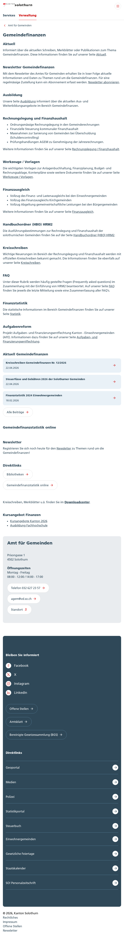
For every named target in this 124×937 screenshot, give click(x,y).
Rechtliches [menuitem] (10, 917)
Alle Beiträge (18, 412)
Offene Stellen (22, 709)
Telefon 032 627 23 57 (28, 588)
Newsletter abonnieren (103, 82)
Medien (11, 782)
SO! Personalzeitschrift (21, 883)
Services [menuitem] (9, 15)
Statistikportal (15, 811)
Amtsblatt (19, 722)
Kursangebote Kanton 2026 (28, 521)
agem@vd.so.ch (24, 599)
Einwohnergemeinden (21, 839)
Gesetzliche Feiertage (20, 854)
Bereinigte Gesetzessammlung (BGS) (36, 735)
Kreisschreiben (30, 262)
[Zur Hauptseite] (17, 4)
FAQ (111, 286)
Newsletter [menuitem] (10, 930)
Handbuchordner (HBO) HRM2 (93, 235)
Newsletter (64, 448)
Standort (19, 610)
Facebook (17, 665)
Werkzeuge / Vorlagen (18, 177)
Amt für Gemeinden (20, 25)
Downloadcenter (77, 502)
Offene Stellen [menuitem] (12, 926)
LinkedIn (16, 692)
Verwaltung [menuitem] (28, 15)
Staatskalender (16, 868)
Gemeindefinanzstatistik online (30, 485)
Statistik (15, 314)
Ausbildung (28, 101)
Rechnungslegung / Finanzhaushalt (95, 149)
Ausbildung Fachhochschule (29, 525)
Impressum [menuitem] (10, 922)
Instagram (17, 683)
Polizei (10, 797)
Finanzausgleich (82, 211)
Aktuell (101, 54)
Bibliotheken (18, 474)
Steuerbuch (13, 826)
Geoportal (13, 767)
